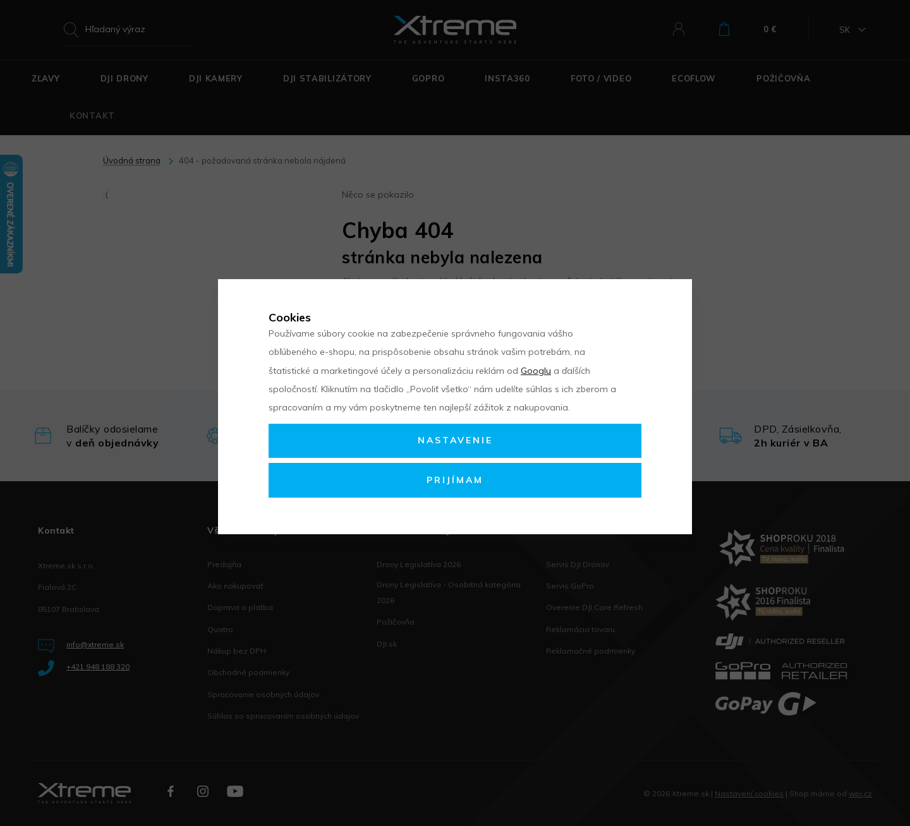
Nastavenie (455, 440)
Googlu (536, 370)
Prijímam (455, 480)
